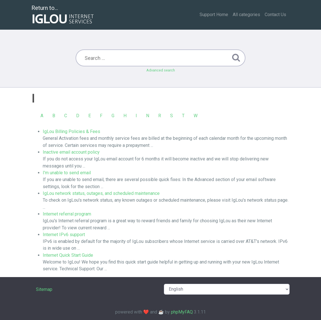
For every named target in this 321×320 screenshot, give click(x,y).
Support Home (214, 14)
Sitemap (44, 289)
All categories (246, 14)
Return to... (63, 15)
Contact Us (275, 14)
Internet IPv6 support (64, 234)
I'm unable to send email (67, 172)
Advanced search (160, 70)
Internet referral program (67, 214)
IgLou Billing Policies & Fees (71, 131)
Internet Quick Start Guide (68, 255)
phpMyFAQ (182, 312)
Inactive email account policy (71, 152)
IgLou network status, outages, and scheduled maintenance (101, 193)
